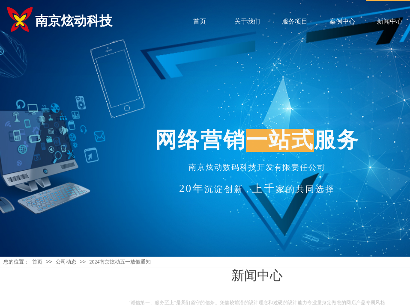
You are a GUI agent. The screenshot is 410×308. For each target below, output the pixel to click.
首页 (37, 262)
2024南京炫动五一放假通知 (120, 262)
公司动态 (66, 262)
